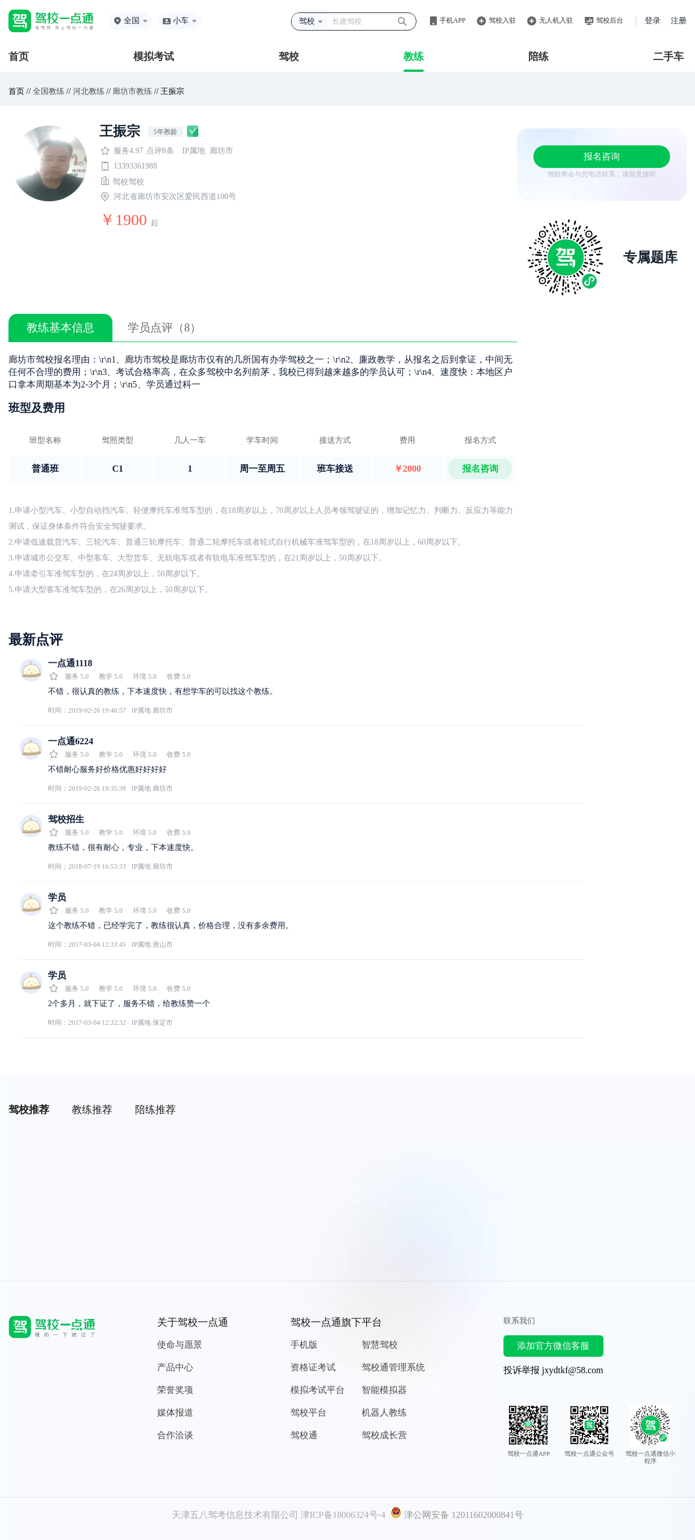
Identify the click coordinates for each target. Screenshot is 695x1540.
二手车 (668, 56)
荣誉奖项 (175, 1390)
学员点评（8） (164, 327)
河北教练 (89, 91)
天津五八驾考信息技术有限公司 (235, 1515)
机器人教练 (384, 1412)
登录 (653, 20)
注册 (679, 20)
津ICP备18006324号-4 (343, 1515)
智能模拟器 (384, 1390)
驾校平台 (308, 1412)
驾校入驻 (502, 20)
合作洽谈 (175, 1435)
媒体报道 (175, 1412)
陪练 (538, 56)
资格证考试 (313, 1367)
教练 (413, 56)
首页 (18, 56)
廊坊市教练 (132, 91)
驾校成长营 (384, 1435)
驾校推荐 (28, 1109)
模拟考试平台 (317, 1390)
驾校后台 (609, 20)
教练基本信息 (60, 327)
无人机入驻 (556, 20)
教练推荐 (92, 1109)
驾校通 (304, 1435)
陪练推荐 (155, 1109)
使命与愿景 (179, 1344)
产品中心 (175, 1367)
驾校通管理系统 (393, 1367)
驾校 (289, 56)
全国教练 (48, 91)
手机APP (453, 20)
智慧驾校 (380, 1344)
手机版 (304, 1344)
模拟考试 (153, 56)
